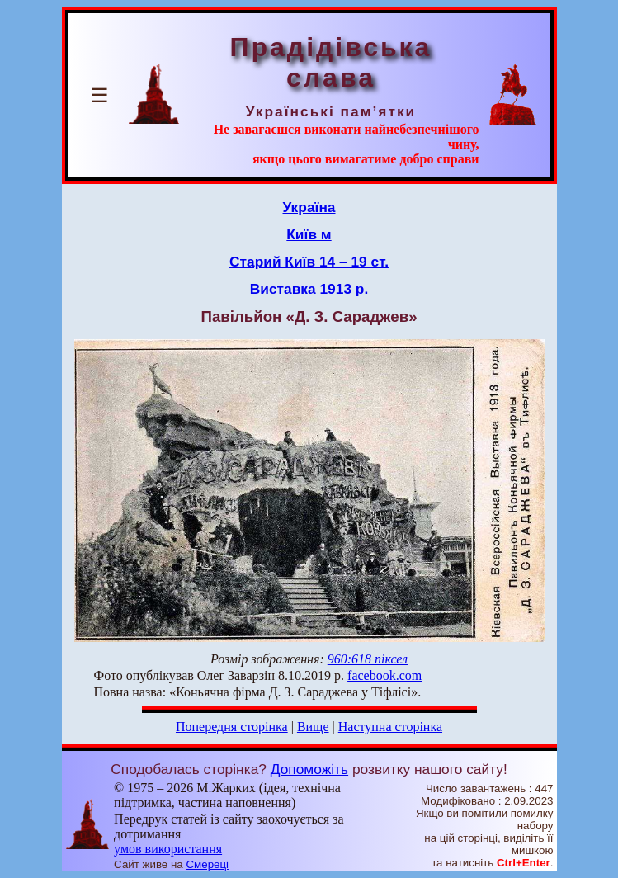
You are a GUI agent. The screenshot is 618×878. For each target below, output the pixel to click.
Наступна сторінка (390, 727)
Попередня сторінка (232, 727)
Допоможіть (309, 769)
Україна (309, 207)
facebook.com (384, 675)
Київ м (308, 234)
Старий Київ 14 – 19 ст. (309, 261)
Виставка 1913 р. (309, 289)
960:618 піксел (368, 659)
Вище (313, 727)
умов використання (168, 849)
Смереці (207, 864)
